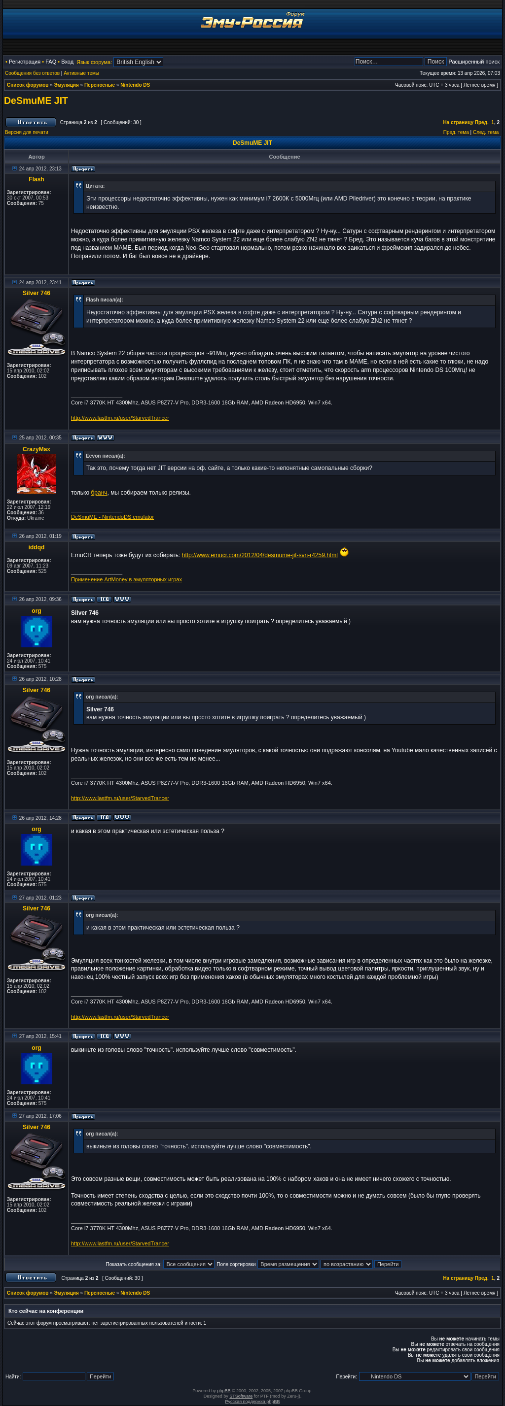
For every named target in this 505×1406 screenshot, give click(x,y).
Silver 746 (36, 293)
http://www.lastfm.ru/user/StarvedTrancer (120, 418)
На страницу (458, 122)
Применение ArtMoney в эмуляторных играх (126, 579)
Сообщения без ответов (32, 73)
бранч (99, 492)
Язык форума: (94, 62)
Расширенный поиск (474, 62)
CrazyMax (36, 449)
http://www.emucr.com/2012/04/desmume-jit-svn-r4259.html (260, 555)
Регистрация (24, 62)
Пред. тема (456, 132)
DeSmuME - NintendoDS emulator (112, 517)
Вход (67, 62)
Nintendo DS (135, 85)
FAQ (50, 62)
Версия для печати (26, 132)
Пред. (482, 122)
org (36, 610)
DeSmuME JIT (36, 100)
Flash (36, 179)
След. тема (486, 132)
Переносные (99, 85)
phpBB (223, 1390)
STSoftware (240, 1396)
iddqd (37, 547)
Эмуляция (66, 85)
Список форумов (28, 85)
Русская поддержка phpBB (252, 1401)
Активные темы (81, 73)
